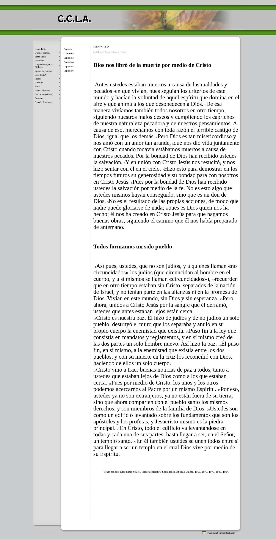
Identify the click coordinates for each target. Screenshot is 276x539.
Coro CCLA (40, 74)
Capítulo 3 (69, 57)
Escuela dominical (43, 102)
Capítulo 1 (69, 49)
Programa (39, 60)
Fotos (37, 86)
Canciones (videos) (44, 94)
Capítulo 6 (69, 70)
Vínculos (39, 82)
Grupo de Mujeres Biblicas (43, 65)
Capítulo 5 (69, 66)
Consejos (39, 98)
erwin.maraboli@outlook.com (221, 532)
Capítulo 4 (69, 62)
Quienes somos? (42, 52)
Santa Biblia (40, 56)
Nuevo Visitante (42, 90)
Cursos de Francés (43, 71)
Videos (38, 78)
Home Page (40, 49)
